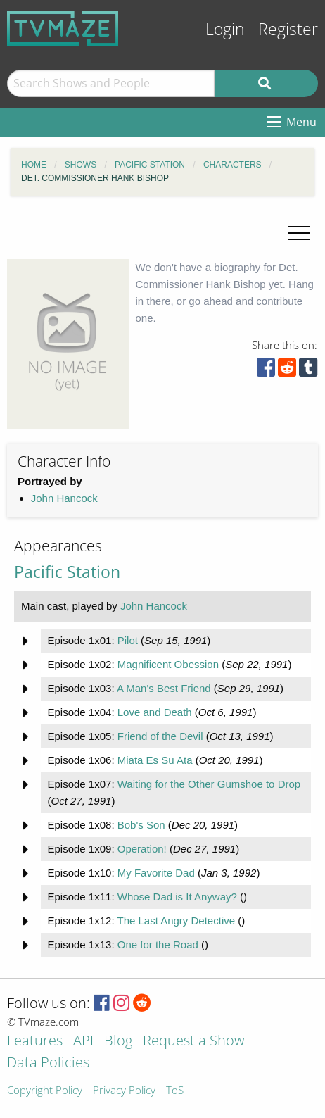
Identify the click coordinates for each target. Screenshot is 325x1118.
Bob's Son (141, 825)
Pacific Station (67, 572)
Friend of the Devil (160, 736)
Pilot (127, 640)
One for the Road (157, 944)
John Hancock (64, 498)
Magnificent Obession (168, 664)
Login (225, 29)
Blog (118, 1042)
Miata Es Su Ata (155, 760)
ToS (175, 1091)
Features (35, 1042)
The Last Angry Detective (176, 921)
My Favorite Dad (156, 873)
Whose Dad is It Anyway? (177, 897)
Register (288, 29)
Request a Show (193, 1042)
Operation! (142, 849)
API (83, 1042)
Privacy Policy (124, 1091)
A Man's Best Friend (164, 688)
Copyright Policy (44, 1091)
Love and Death (154, 712)
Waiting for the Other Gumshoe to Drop (208, 784)
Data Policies (48, 1063)
